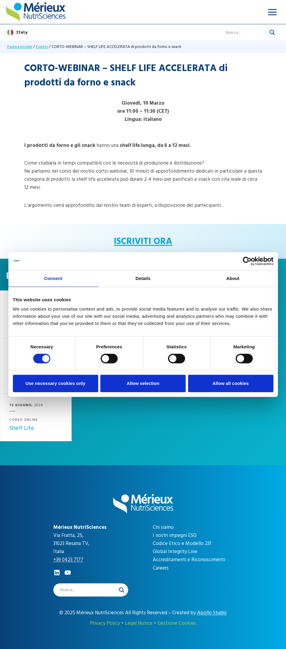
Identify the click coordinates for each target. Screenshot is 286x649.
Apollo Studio (212, 613)
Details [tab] (143, 278)
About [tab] (233, 278)
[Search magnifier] (272, 32)
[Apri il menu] (272, 12)
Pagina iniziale (19, 46)
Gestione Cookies (177, 623)
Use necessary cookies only (55, 383)
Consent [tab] (53, 278)
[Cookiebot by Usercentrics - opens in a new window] (247, 261)
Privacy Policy (105, 623)
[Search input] (246, 32)
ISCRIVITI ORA (143, 241)
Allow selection (143, 383)
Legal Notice (138, 623)
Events (42, 46)
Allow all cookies (231, 383)
